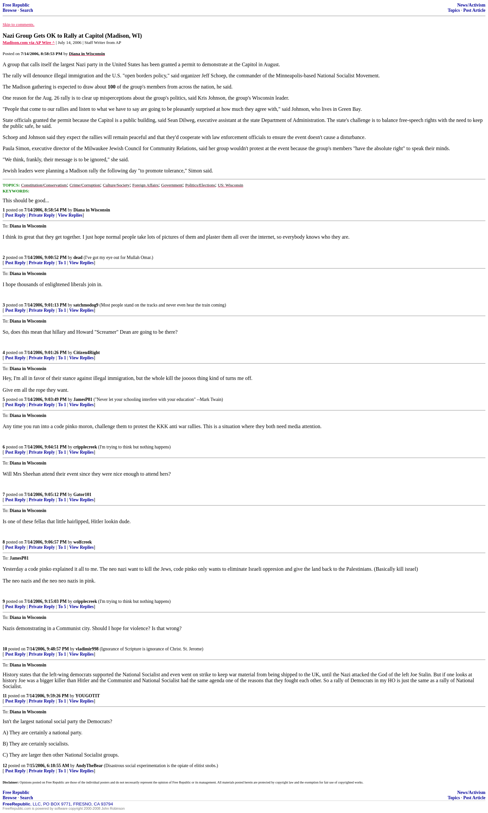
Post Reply (15, 215)
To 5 (62, 606)
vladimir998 (87, 648)
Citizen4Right (86, 352)
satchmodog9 (85, 305)
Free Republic (16, 5)
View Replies (70, 215)
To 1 (62, 262)
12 (5, 765)
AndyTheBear (89, 765)
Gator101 (82, 494)
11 (5, 695)
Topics (454, 10)
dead (78, 257)
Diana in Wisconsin (91, 210)
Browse (10, 10)
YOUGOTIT (87, 695)
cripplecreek (85, 447)
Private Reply (42, 215)
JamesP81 (82, 399)
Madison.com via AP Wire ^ (29, 42)
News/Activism (471, 5)
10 (5, 648)
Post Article (474, 10)
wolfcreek (82, 542)
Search (26, 10)
